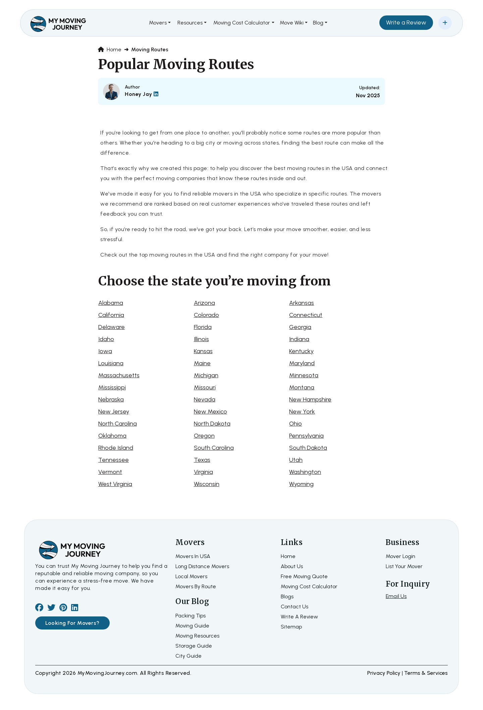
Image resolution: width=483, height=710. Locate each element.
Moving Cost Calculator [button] (241, 22)
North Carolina (117, 423)
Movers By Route (195, 586)
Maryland (302, 363)
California (111, 315)
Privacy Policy (384, 673)
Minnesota (303, 375)
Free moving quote (304, 576)
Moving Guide (192, 625)
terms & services (426, 673)
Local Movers (191, 576)
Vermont (110, 472)
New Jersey (113, 411)
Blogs (287, 596)
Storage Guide (193, 646)
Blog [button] (318, 22)
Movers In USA (192, 556)
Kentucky (301, 351)
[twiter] (51, 608)
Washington (305, 472)
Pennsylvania (306, 435)
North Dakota (212, 423)
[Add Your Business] (445, 23)
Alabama (110, 303)
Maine (202, 363)
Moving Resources (197, 636)
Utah (296, 459)
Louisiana (110, 363)
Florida (203, 327)
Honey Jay (142, 94)
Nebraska (111, 399)
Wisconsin (206, 484)
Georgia (300, 327)
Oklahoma (112, 435)
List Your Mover (404, 566)
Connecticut (305, 315)
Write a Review (406, 22)
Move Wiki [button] (292, 22)
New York (302, 411)
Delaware (111, 327)
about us (292, 566)
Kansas (203, 351)
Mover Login (400, 556)
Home (109, 49)
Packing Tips (190, 615)
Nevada (204, 399)
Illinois (201, 339)
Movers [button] (158, 22)
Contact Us (294, 606)
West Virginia (115, 484)
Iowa (105, 351)
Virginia (203, 472)
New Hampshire (310, 399)
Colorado (206, 315)
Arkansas (301, 303)
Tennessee (113, 459)
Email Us (396, 596)
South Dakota (308, 447)
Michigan (206, 375)
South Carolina (214, 447)
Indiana (299, 339)
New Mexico (210, 411)
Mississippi (112, 387)
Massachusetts (119, 375)
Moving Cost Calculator (309, 586)
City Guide (188, 656)
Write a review (299, 616)
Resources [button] (190, 22)
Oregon (204, 435)
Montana (301, 387)
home (288, 556)
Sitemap (291, 626)
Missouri (205, 387)
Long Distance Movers (202, 566)
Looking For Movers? (72, 623)
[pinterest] (63, 608)
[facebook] (39, 608)
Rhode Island (115, 447)
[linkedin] (74, 608)
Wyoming (301, 484)
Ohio (295, 423)
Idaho (106, 339)
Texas (202, 459)
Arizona (204, 303)
